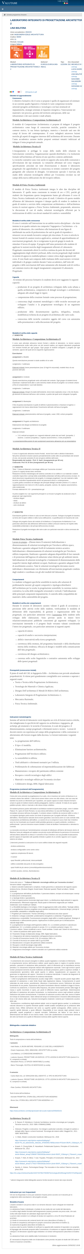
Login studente (63, 1)
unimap (74, 67)
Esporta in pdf (31, 92)
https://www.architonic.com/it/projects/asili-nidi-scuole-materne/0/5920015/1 (36, 1111)
